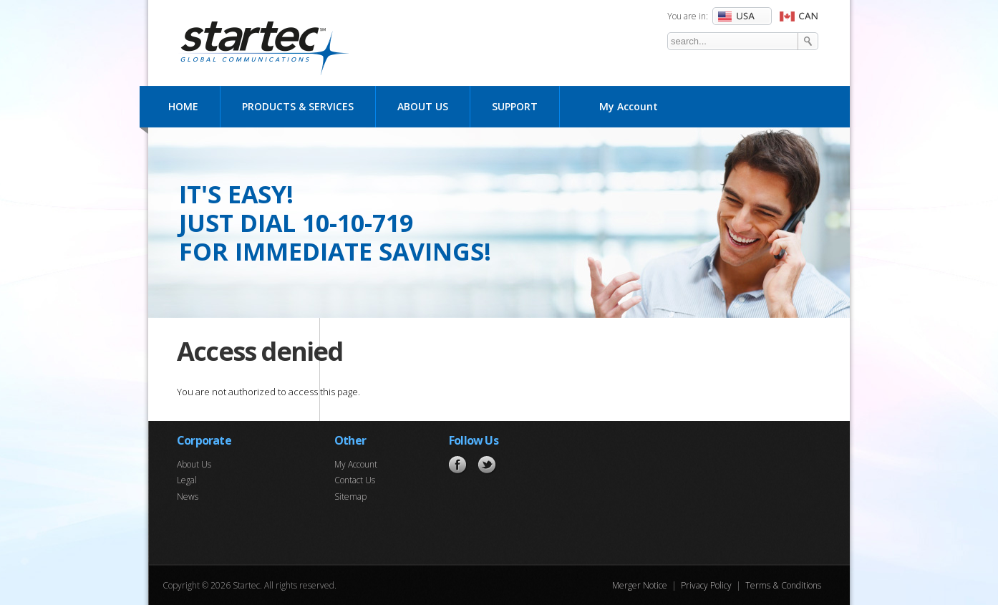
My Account (628, 106)
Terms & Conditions (783, 585)
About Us (422, 106)
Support (515, 106)
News (187, 496)
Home (183, 106)
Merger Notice (639, 585)
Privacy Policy (706, 585)
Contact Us (354, 480)
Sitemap (350, 496)
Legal (187, 480)
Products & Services (298, 106)
